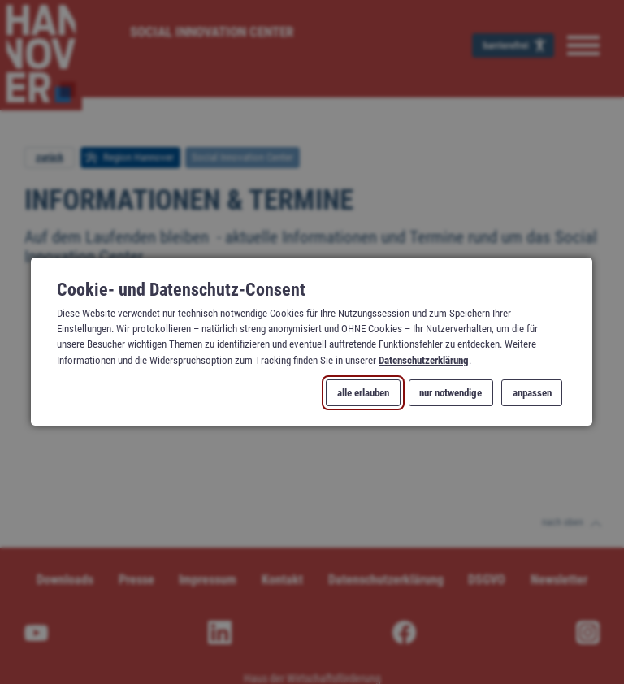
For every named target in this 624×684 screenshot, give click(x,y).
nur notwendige (451, 393)
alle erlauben (364, 393)
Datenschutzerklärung (424, 360)
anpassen (532, 393)
